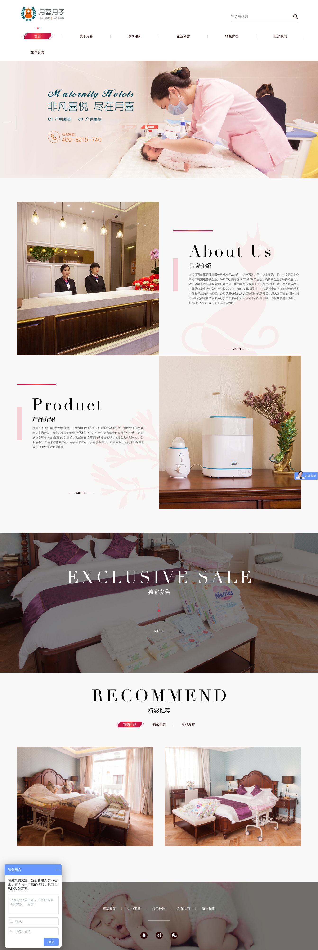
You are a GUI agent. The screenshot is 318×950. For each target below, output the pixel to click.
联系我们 (280, 36)
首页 (37, 36)
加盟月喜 (37, 52)
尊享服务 (134, 36)
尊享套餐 (109, 908)
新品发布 (188, 724)
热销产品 (129, 724)
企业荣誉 (183, 36)
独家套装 (159, 724)
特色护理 (231, 36)
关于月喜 (86, 36)
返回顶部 (208, 908)
